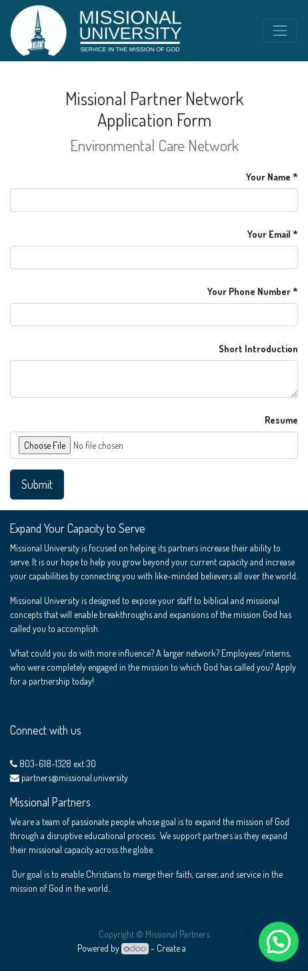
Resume (281, 420)
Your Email (269, 234)
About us (109, 803)
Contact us (29, 749)
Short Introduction (258, 348)
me (15, 705)
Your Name (268, 176)
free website (209, 948)
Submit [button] (37, 484)
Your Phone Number (249, 291)
